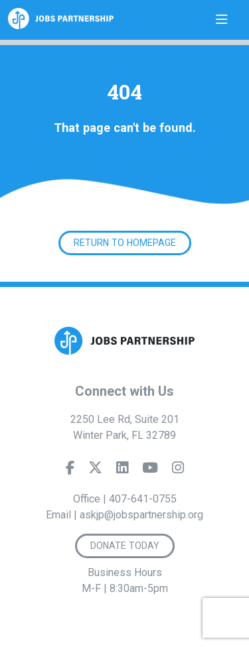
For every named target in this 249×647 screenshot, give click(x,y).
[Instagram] (178, 471)
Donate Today (124, 545)
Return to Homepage (125, 242)
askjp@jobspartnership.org (141, 514)
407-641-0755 (143, 499)
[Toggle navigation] (222, 20)
